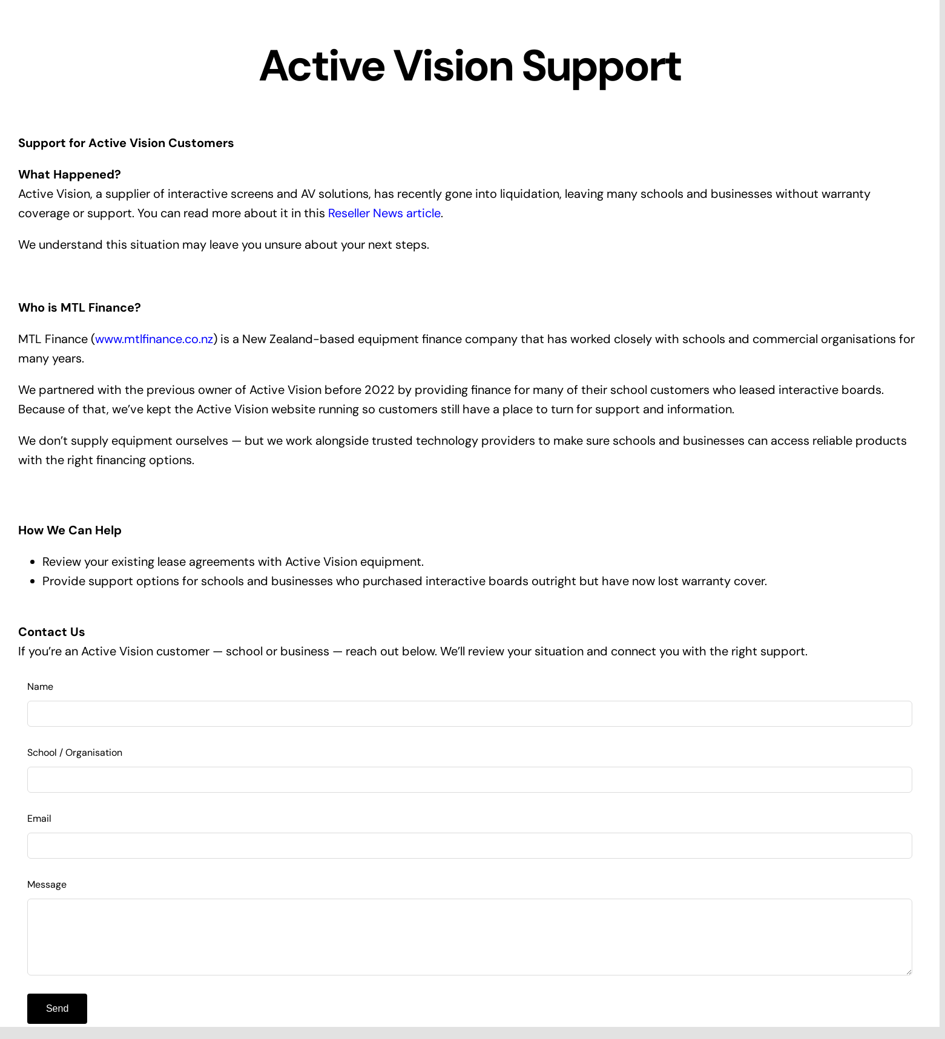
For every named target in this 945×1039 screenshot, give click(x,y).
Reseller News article (384, 213)
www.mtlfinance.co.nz (154, 339)
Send (57, 1008)
